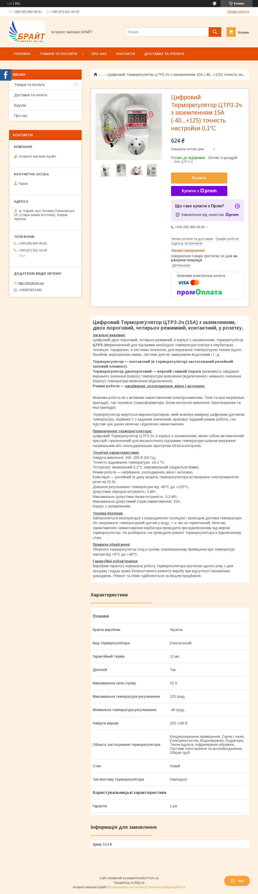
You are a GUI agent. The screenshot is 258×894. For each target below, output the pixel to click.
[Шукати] (215, 32)
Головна (22, 54)
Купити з (199, 191)
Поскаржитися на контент (127, 887)
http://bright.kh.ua (31, 283)
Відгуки (20, 105)
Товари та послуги (58, 54)
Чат (237, 881)
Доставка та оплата (164, 54)
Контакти (125, 54)
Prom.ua (153, 878)
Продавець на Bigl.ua (129, 882)
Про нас (99, 54)
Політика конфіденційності (166, 887)
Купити (199, 178)
